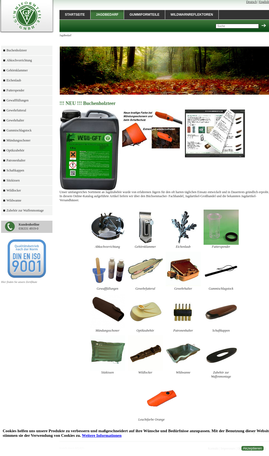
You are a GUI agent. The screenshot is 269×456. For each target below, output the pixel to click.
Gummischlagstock (19, 130)
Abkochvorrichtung (19, 60)
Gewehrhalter (15, 120)
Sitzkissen (13, 180)
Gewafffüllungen (17, 100)
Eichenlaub (13, 80)
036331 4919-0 (29, 226)
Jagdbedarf (107, 14)
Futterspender (15, 90)
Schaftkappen (15, 170)
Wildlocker (13, 190)
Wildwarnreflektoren (192, 14)
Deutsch (251, 2)
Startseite (75, 14)
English (264, 2)
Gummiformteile (144, 14)
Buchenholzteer (16, 50)
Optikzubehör (15, 150)
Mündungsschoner (18, 140)
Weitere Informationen (102, 435)
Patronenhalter (15, 160)
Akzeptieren (252, 448)
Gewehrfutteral (16, 110)
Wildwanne (13, 200)
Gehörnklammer (17, 70)
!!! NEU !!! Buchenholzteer (87, 103)
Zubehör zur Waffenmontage (25, 210)
